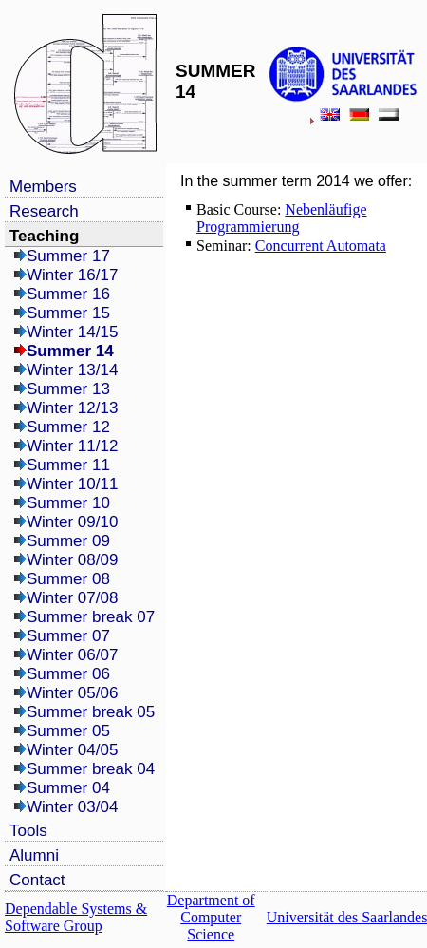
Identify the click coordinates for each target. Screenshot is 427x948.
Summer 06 (68, 674)
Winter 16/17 (72, 275)
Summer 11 (68, 465)
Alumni (34, 855)
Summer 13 (68, 389)
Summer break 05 (91, 712)
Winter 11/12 (72, 446)
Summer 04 (68, 788)
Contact (37, 880)
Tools (28, 831)
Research (44, 211)
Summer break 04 (91, 769)
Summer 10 (68, 503)
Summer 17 (68, 256)
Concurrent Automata (320, 245)
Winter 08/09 (72, 560)
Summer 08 (68, 579)
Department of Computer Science (211, 917)
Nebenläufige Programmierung (281, 218)
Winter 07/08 (72, 598)
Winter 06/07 (72, 655)
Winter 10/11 (72, 484)
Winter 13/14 (72, 370)
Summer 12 (68, 427)
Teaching (44, 236)
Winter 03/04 (72, 807)
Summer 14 (70, 351)
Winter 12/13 (72, 408)
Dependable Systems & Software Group (76, 917)
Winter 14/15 (72, 332)
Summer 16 (68, 294)
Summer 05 (68, 731)
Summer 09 (68, 541)
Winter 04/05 (72, 750)
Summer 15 (68, 313)
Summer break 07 (91, 617)
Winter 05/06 (72, 693)
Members (43, 187)
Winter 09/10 (72, 522)
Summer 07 (68, 636)
